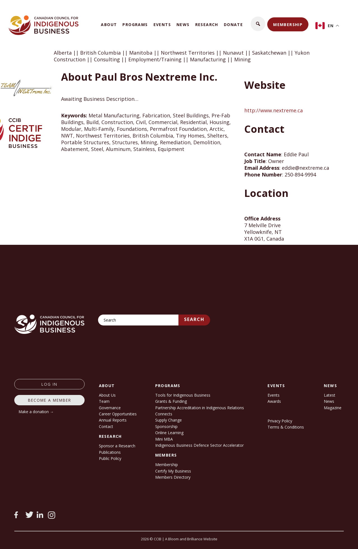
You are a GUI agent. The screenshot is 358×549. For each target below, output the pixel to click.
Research (206, 24)
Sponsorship (166, 426)
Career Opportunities (118, 414)
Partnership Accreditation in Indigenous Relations (199, 407)
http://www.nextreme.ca (273, 110)
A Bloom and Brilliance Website (191, 538)
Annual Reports (113, 420)
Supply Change (168, 420)
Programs (135, 24)
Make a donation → (36, 411)
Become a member (49, 400)
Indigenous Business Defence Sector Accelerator (199, 445)
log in (49, 384)
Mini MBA (164, 439)
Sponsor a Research (117, 445)
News (183, 24)
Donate (233, 24)
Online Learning (169, 432)
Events (162, 24)
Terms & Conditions (286, 427)
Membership (288, 24)
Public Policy (110, 458)
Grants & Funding (171, 401)
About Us (107, 395)
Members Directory (172, 477)
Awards (274, 401)
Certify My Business (173, 471)
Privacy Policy (280, 421)
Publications (110, 452)
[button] (258, 24)
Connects (163, 414)
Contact (106, 426)
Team (104, 401)
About (109, 24)
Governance (110, 407)
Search (194, 319)
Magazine (332, 407)
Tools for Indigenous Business (182, 395)
